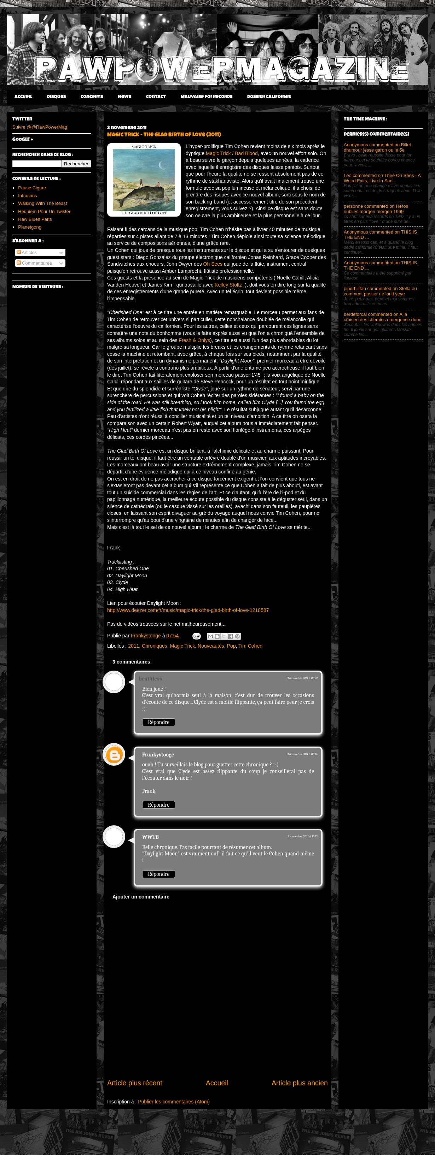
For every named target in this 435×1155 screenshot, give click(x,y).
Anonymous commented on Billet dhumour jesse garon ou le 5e (377, 147)
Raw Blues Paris (35, 219)
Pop (231, 646)
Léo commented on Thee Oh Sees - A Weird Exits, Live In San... (382, 178)
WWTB (150, 837)
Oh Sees (212, 264)
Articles (27, 252)
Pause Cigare (32, 187)
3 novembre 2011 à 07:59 (302, 678)
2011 (133, 646)
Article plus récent (134, 1083)
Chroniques (154, 646)
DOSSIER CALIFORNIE (269, 97)
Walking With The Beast (42, 203)
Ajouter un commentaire (140, 897)
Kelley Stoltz (228, 285)
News (124, 97)
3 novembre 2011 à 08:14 (302, 754)
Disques (56, 97)
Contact (156, 97)
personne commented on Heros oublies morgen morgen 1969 (376, 209)
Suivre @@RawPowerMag (39, 127)
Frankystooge (158, 755)
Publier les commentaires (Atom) (174, 1101)
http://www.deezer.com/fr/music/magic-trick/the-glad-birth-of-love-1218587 (188, 610)
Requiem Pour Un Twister (44, 211)
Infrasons (27, 195)
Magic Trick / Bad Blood (232, 153)
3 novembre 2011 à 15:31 (303, 836)
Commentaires (34, 263)
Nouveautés (211, 646)
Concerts (92, 97)
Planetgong (29, 227)
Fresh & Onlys (194, 340)
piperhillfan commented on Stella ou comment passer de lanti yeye (380, 291)
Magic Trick (182, 646)
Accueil (23, 97)
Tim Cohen (250, 646)
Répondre (158, 722)
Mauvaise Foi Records (206, 97)
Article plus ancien (300, 1083)
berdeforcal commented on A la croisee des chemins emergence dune (383, 317)
